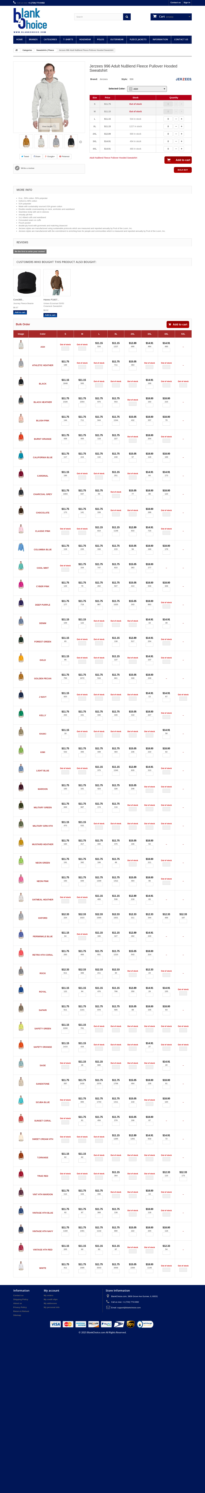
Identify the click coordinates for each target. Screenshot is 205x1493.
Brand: (94, 79)
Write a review (27, 168)
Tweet (25, 156)
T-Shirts (68, 39)
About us (17, 1459)
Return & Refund (21, 1466)
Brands (33, 39)
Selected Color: (117, 88)
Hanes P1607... (81, 299)
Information (160, 39)
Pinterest (64, 156)
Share (37, 156)
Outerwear (117, 39)
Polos (100, 39)
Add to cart (177, 324)
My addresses (50, 1459)
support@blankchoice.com (129, 1463)
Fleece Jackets (138, 39)
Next (80, 141)
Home (19, 39)
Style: (124, 79)
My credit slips (51, 1455)
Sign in (187, 2)
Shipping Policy (20, 1455)
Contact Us (181, 39)
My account (51, 1446)
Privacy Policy (20, 1462)
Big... (15, 299)
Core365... (48, 299)
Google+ (50, 156)
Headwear (85, 39)
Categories (50, 39)
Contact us (175, 2)
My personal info (51, 1462)
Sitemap (17, 1470)
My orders (48, 1451)
